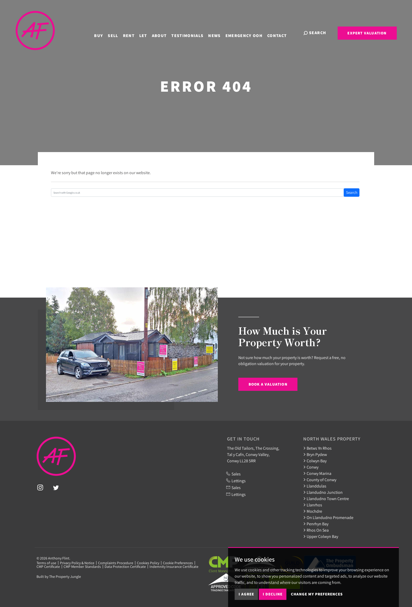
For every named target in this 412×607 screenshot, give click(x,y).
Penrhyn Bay (315, 523)
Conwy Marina (317, 473)
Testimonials (192, 32)
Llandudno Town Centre (326, 498)
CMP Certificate (48, 566)
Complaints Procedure (115, 563)
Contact (281, 32)
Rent (132, 32)
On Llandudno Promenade (328, 517)
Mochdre (312, 511)
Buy (102, 32)
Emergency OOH (247, 32)
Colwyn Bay (315, 460)
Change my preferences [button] (317, 594)
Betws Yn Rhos (317, 448)
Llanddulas (314, 486)
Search (351, 192)
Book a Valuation (268, 384)
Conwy (310, 467)
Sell (117, 32)
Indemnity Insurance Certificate (174, 566)
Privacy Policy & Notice (77, 563)
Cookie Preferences (178, 563)
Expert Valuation (367, 32)
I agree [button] (246, 594)
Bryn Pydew (315, 454)
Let (147, 32)
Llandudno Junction (323, 492)
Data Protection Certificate (125, 566)
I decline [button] (272, 594)
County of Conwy (319, 479)
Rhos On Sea (316, 530)
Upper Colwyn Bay (320, 536)
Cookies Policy (148, 563)
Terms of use (46, 563)
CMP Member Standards (82, 566)
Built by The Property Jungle (59, 576)
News (218, 32)
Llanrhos (312, 504)
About (163, 32)
